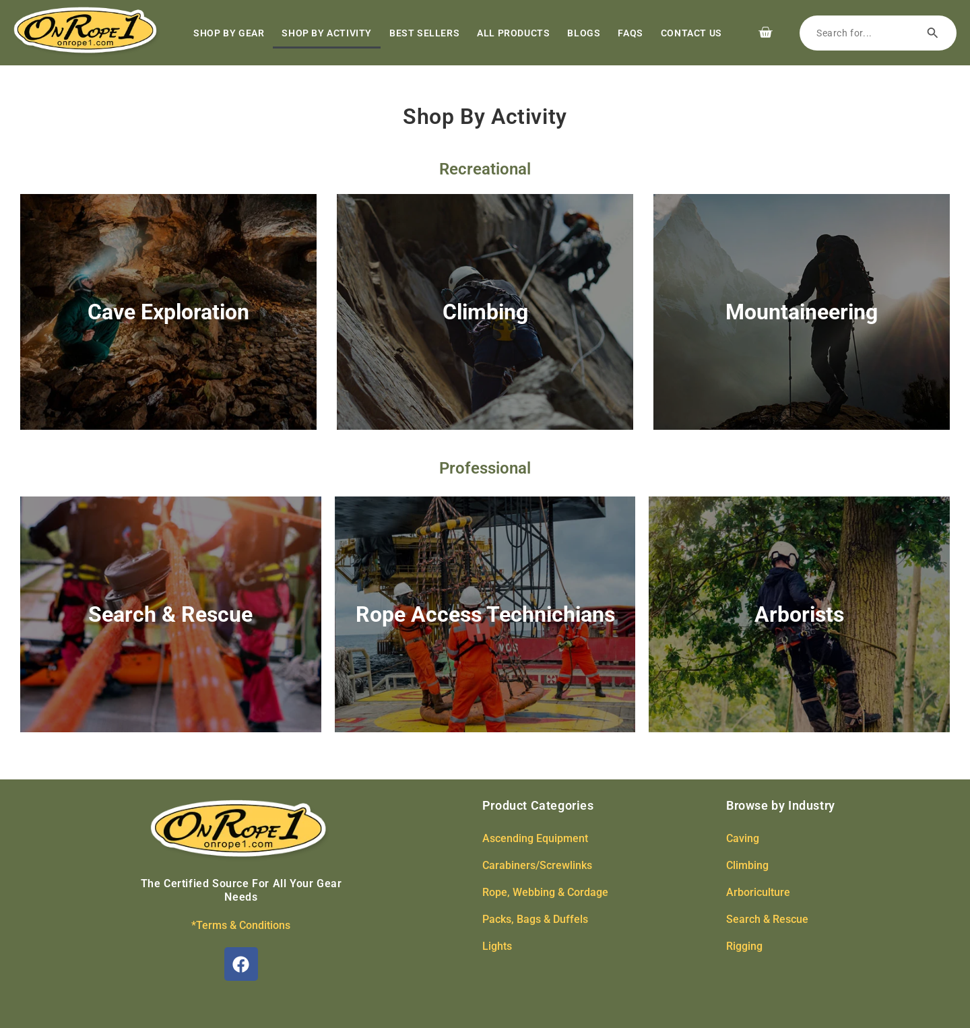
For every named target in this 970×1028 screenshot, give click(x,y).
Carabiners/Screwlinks (537, 865)
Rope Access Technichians (485, 614)
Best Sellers (424, 33)
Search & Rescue (170, 614)
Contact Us (691, 33)
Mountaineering (801, 312)
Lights (497, 946)
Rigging (744, 946)
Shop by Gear (228, 33)
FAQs (630, 33)
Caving (742, 838)
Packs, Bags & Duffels (535, 919)
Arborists (799, 614)
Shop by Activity (327, 33)
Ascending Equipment (535, 838)
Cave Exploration (168, 312)
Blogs (583, 33)
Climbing (485, 312)
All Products (513, 33)
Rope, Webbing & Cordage (545, 892)
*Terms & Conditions (240, 925)
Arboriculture (758, 892)
